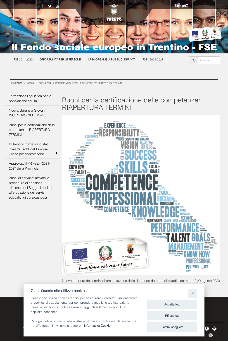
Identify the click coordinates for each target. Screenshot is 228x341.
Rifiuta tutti (172, 315)
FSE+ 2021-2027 (152, 59)
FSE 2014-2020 (23, 59)
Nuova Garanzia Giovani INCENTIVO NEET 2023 (27, 112)
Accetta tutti (172, 304)
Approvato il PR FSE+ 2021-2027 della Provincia (29, 165)
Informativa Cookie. (98, 325)
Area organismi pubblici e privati (111, 59)
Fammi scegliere (172, 326)
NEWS (30, 83)
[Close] (192, 293)
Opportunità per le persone (60, 59)
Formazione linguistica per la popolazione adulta (30, 98)
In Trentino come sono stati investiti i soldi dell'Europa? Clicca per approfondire (33, 149)
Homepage (16, 83)
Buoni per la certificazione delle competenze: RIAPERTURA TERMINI (32, 129)
